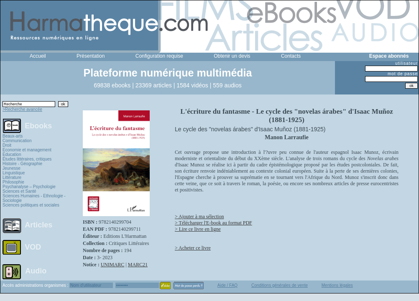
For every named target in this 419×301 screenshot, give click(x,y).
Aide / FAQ (227, 285)
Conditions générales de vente (279, 285)
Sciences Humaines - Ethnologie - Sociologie (34, 198)
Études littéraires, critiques (27, 159)
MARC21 (138, 265)
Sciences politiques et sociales (31, 205)
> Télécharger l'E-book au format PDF (213, 223)
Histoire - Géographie (22, 163)
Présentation (91, 56)
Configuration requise (159, 56)
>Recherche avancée (22, 109)
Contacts (291, 56)
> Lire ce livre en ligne (198, 229)
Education (12, 154)
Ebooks (38, 125)
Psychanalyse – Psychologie (29, 186)
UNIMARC (113, 265)
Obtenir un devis (232, 56)
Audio (35, 270)
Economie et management (27, 150)
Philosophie (13, 182)
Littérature (12, 177)
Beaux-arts (13, 136)
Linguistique (14, 173)
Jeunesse (11, 168)
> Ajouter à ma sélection (199, 216)
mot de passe (403, 73)
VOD (33, 247)
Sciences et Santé (19, 191)
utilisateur (406, 63)
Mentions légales (337, 285)
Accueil (38, 56)
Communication (17, 140)
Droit (7, 145)
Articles (38, 225)
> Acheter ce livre (193, 248)
